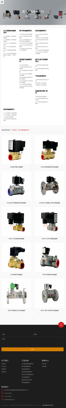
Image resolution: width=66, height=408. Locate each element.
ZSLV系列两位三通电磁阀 (10, 113)
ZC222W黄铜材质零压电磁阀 (49, 167)
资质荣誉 (3, 369)
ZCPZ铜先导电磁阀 (16, 274)
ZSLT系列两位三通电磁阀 (10, 115)
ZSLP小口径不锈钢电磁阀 (49, 238)
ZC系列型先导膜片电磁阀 (25, 34)
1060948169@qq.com (9, 399)
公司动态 (44, 363)
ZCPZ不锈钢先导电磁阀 (49, 274)
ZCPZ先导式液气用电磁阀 (26, 43)
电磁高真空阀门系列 (27, 380)
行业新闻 (44, 366)
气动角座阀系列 (40, 76)
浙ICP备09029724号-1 (48, 405)
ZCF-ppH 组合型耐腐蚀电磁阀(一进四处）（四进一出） (10, 55)
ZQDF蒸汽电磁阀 (23, 65)
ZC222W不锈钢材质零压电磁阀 (16, 203)
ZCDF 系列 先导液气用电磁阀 (50, 310)
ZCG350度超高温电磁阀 (25, 84)
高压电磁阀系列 (40, 30)
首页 (8, 130)
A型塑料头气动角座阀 (41, 85)
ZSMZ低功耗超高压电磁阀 (42, 50)
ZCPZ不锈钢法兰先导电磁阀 (16, 310)
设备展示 (3, 371)
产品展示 (14, 130)
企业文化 (3, 366)
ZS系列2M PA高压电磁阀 (41, 37)
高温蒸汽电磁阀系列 (27, 371)
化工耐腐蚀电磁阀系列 (27, 363)
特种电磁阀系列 (8, 109)
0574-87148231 (8, 396)
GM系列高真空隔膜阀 (40, 96)
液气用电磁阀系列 (25, 30)
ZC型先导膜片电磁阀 (16, 167)
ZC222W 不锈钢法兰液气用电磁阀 (49, 203)
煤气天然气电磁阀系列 (27, 374)
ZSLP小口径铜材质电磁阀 (16, 238)
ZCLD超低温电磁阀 (8, 117)
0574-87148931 (8, 393)
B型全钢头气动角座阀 (40, 83)
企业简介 (3, 363)
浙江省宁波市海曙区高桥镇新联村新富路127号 (16, 390)
